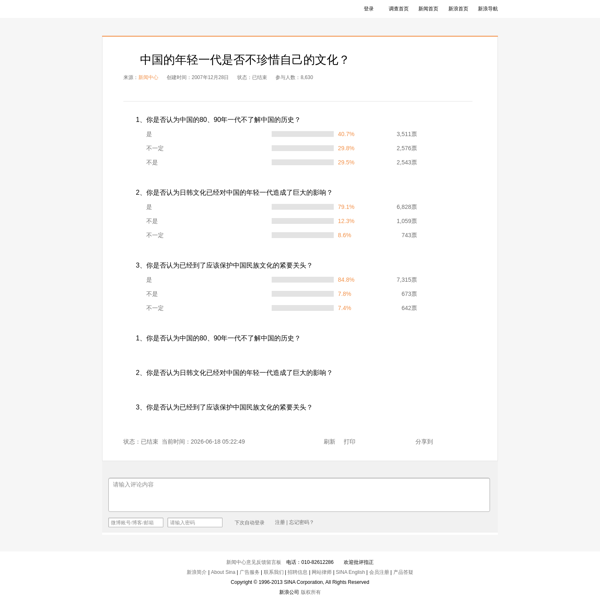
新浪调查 (125, 9)
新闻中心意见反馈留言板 (253, 562)
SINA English (350, 572)
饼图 (457, 96)
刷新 (329, 441)
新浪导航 (488, 9)
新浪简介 (197, 572)
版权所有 (311, 592)
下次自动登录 (246, 522)
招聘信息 (298, 572)
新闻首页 (428, 9)
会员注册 (379, 572)
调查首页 (399, 9)
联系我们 (274, 572)
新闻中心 (148, 77)
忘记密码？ (301, 522)
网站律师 (322, 572)
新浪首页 (458, 9)
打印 (349, 441)
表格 (422, 96)
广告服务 (250, 572)
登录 (369, 9)
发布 (473, 522)
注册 (280, 522)
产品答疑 (403, 572)
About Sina (223, 572)
